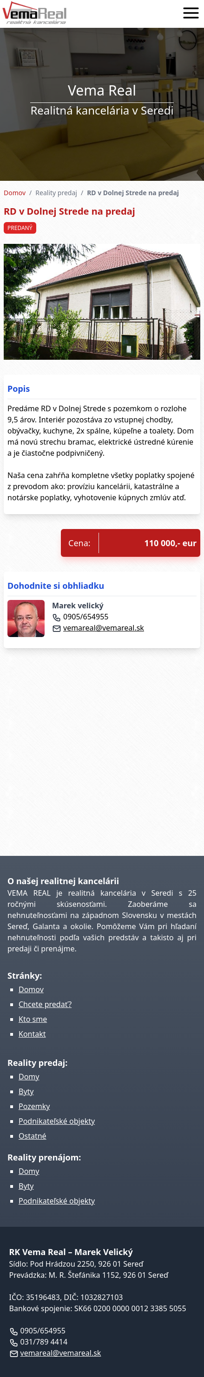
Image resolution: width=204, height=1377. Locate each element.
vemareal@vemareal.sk (98, 628)
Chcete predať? (45, 1004)
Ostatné (32, 1136)
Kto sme (33, 1019)
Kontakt (32, 1034)
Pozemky (34, 1106)
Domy (29, 1076)
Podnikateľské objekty (57, 1121)
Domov (15, 192)
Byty (26, 1091)
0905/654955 (80, 617)
